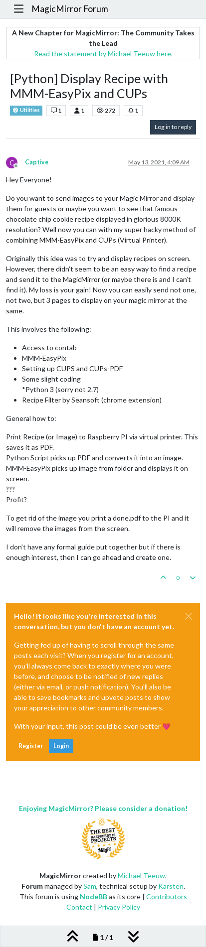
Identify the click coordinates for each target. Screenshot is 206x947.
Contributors (166, 896)
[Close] (188, 616)
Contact (79, 907)
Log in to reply (173, 127)
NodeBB (93, 896)
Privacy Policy (119, 907)
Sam (89, 886)
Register (30, 746)
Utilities (26, 110)
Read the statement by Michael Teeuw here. (103, 53)
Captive (36, 162)
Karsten (171, 886)
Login (61, 746)
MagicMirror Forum (69, 8)
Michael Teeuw (141, 875)
